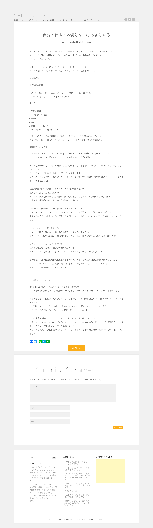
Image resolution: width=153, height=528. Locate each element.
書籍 (16, 20)
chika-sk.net (32, 15)
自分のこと (75, 20)
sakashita (75, 42)
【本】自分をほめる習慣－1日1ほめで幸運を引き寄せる (76, 496)
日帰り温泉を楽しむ (72, 491)
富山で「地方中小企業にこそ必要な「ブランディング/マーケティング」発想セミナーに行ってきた (77, 476)
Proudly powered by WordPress (61, 519)
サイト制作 (62, 20)
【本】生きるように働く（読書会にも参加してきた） (76, 469)
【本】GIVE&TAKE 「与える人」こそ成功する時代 (75, 463)
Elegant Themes (98, 519)
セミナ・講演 (27, 20)
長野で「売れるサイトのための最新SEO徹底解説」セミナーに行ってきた (76, 503)
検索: (31, 458)
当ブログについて (91, 20)
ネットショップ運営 (45, 20)
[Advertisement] (110, 471)
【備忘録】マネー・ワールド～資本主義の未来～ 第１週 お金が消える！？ (77, 485)
